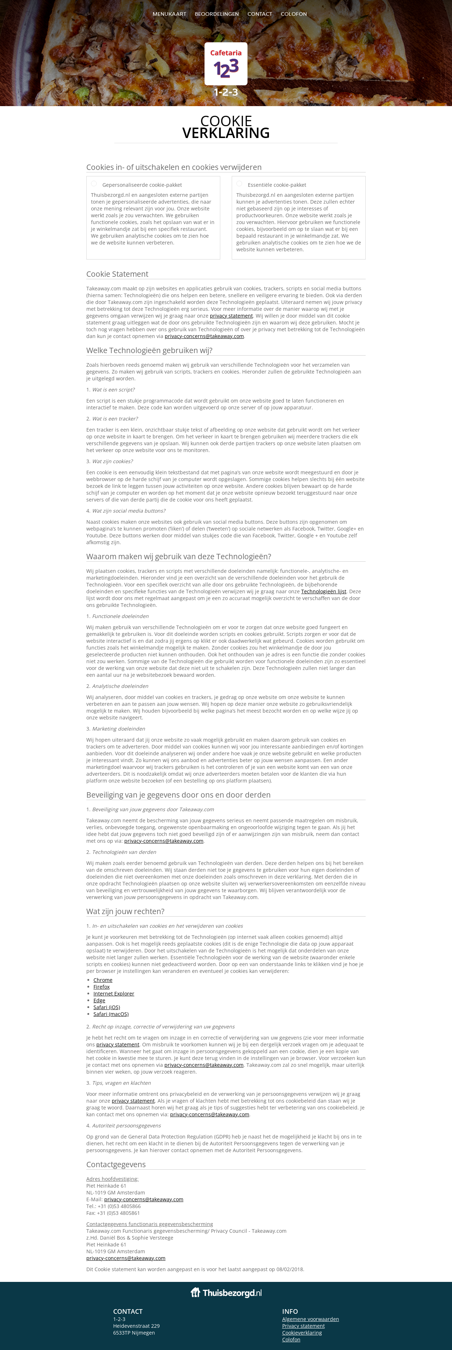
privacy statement (231, 315)
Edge (99, 1000)
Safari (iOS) (106, 1007)
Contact (259, 14)
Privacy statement (303, 1325)
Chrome (102, 979)
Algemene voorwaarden (310, 1319)
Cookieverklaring (302, 1332)
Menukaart (169, 14)
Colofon (291, 1339)
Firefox (101, 986)
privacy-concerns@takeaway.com (204, 336)
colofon (294, 14)
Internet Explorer (113, 993)
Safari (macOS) (111, 1014)
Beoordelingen (217, 14)
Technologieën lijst (323, 591)
